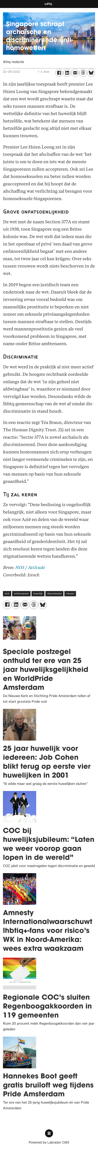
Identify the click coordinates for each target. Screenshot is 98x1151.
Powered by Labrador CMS (49, 1143)
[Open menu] (49, 1133)
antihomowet (21, 594)
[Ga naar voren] (48, 4)
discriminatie (54, 594)
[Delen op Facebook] (59, 73)
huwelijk (38, 594)
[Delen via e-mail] (75, 73)
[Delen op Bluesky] (91, 73)
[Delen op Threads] (83, 73)
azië (7, 594)
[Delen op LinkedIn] (67, 73)
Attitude (36, 568)
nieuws (70, 594)
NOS (19, 568)
